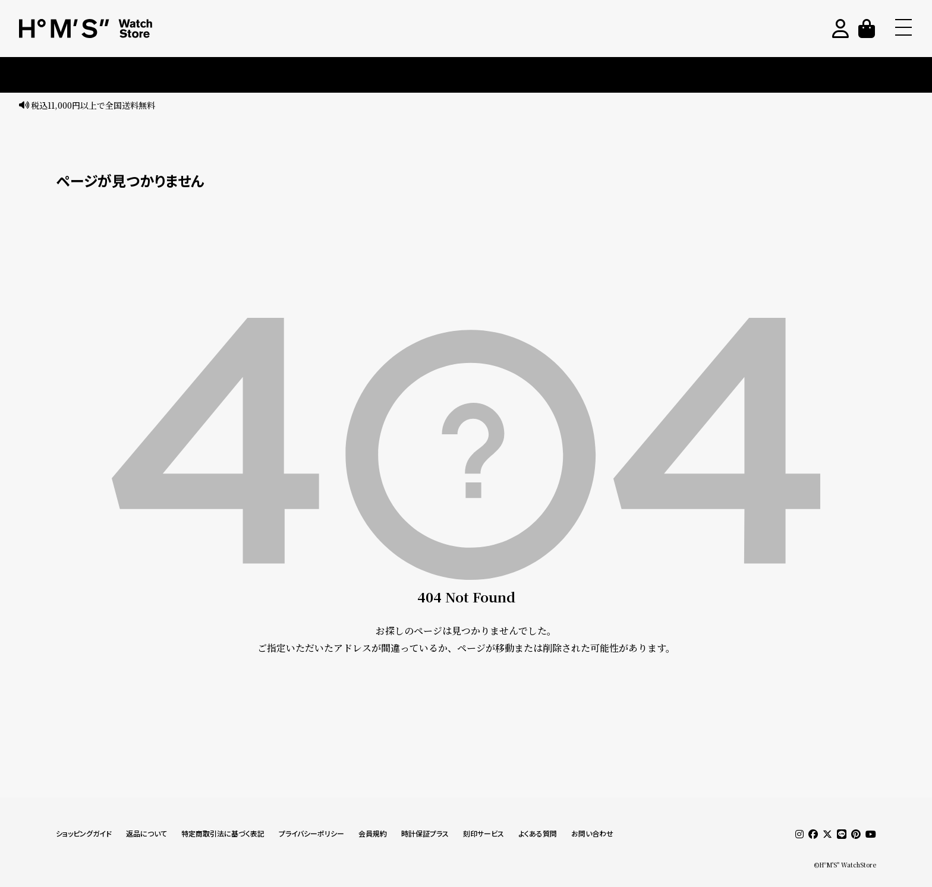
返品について (146, 833)
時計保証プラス (425, 833)
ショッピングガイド (84, 833)
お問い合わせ (592, 833)
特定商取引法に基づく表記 (223, 833)
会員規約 (372, 833)
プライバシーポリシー (311, 833)
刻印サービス (483, 833)
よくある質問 (537, 833)
